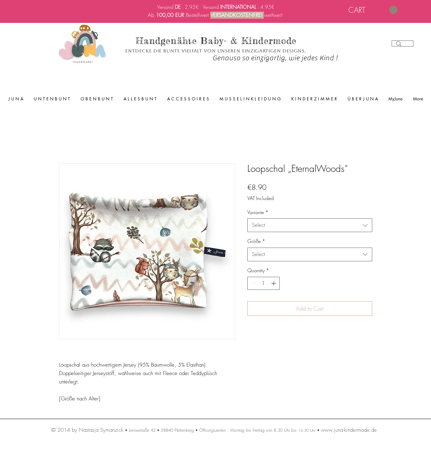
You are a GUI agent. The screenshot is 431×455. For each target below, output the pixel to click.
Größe (256, 241)
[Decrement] (252, 283)
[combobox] (309, 225)
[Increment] (274, 283)
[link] (373, 10)
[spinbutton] (263, 283)
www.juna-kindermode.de (349, 430)
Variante (257, 212)
